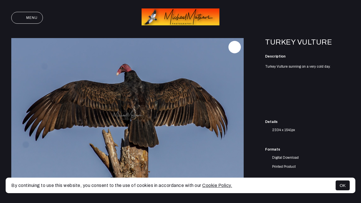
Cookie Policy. (217, 185)
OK (343, 185)
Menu (27, 17)
